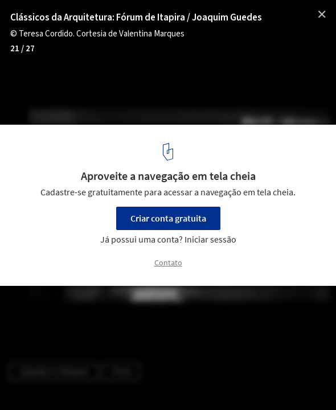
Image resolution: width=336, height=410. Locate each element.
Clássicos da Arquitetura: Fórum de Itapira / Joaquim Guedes (136, 17)
